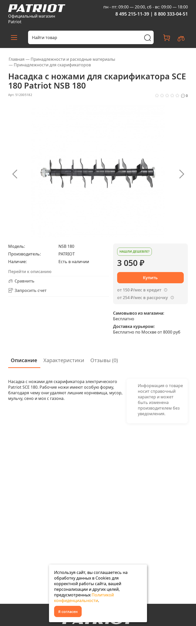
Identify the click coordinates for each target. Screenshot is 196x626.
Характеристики (63, 360)
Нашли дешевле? (134, 251)
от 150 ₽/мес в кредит (139, 289)
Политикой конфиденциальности (84, 597)
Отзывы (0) (104, 360)
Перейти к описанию (30, 271)
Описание (24, 360)
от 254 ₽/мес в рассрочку (142, 297)
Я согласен (68, 611)
